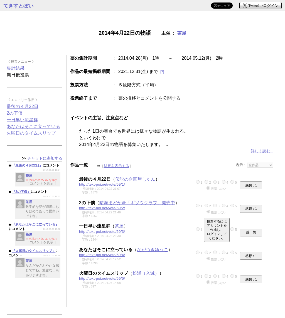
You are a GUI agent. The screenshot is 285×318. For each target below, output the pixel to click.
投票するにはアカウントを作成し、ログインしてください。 (217, 229)
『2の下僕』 (21, 192)
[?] (162, 72)
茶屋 (181, 33)
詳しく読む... (262, 151)
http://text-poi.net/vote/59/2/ (102, 208)
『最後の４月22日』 (27, 165)
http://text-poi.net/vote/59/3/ (102, 231)
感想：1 (251, 185)
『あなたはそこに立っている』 (35, 224)
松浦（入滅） (145, 273)
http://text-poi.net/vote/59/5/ (102, 278)
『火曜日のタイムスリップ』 (33, 251)
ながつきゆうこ (152, 249)
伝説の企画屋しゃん (135, 179)
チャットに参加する (44, 158)
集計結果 (15, 68)
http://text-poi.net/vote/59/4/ (102, 255)
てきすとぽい (18, 5)
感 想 (251, 232)
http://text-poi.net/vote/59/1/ (102, 184)
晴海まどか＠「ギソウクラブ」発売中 (137, 202)
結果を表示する (116, 166)
